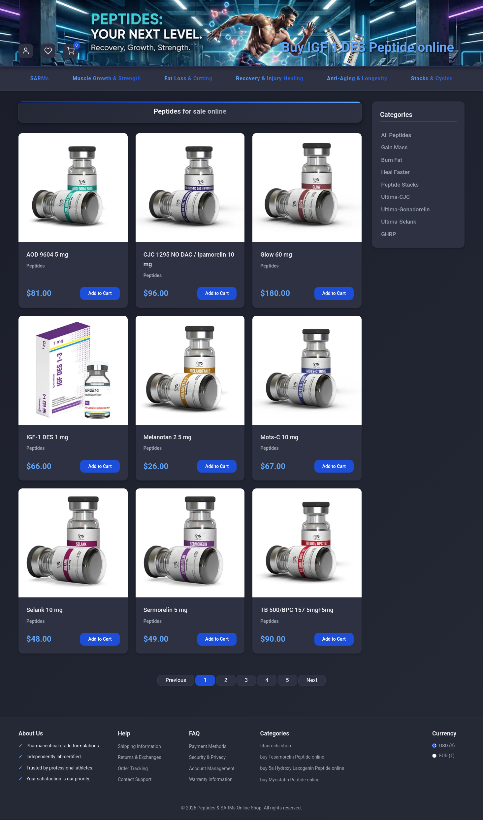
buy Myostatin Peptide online (289, 780)
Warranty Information (211, 780)
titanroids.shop (275, 746)
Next (311, 680)
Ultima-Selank (398, 222)
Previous (176, 680)
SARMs (39, 79)
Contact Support (134, 780)
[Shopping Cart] (70, 51)
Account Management (212, 768)
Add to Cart (100, 294)
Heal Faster (395, 172)
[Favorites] (48, 51)
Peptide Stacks (400, 185)
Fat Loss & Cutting (188, 79)
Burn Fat (391, 160)
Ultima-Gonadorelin (405, 209)
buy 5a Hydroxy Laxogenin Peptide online (302, 768)
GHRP (388, 234)
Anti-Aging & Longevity (357, 79)
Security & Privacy (207, 758)
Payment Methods (207, 746)
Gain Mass (394, 148)
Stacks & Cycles (432, 79)
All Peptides (396, 135)
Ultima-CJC (395, 197)
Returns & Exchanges (139, 758)
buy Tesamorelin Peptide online (292, 757)
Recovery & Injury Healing (270, 79)
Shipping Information (139, 746)
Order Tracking (133, 768)
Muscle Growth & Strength (106, 79)
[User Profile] (25, 51)
